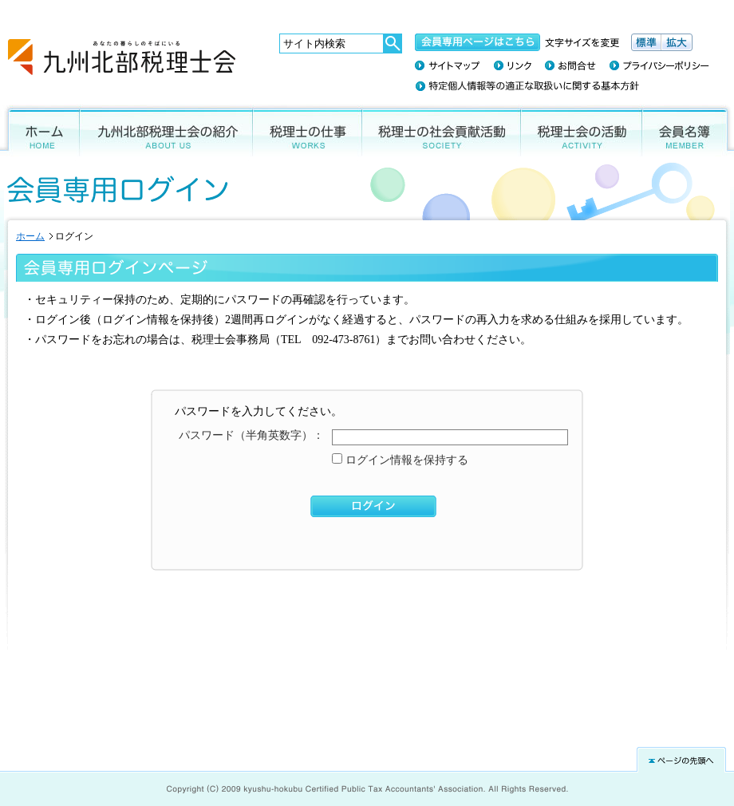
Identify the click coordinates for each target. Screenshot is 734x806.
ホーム (40, 130)
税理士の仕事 (307, 130)
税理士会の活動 (581, 130)
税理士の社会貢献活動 (441, 130)
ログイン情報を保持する (405, 460)
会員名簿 (688, 130)
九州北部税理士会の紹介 (166, 130)
